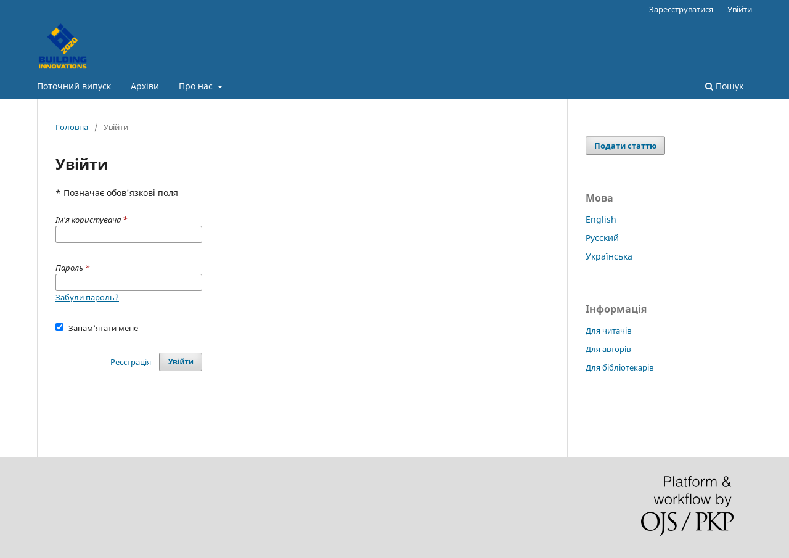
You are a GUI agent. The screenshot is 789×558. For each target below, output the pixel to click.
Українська (609, 256)
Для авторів (608, 349)
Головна (71, 127)
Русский (602, 238)
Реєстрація (130, 361)
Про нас (197, 86)
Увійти (739, 9)
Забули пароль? (87, 297)
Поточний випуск (74, 86)
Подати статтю (625, 145)
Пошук (724, 86)
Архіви (145, 86)
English (601, 219)
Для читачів (608, 330)
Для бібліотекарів (619, 367)
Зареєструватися (681, 9)
